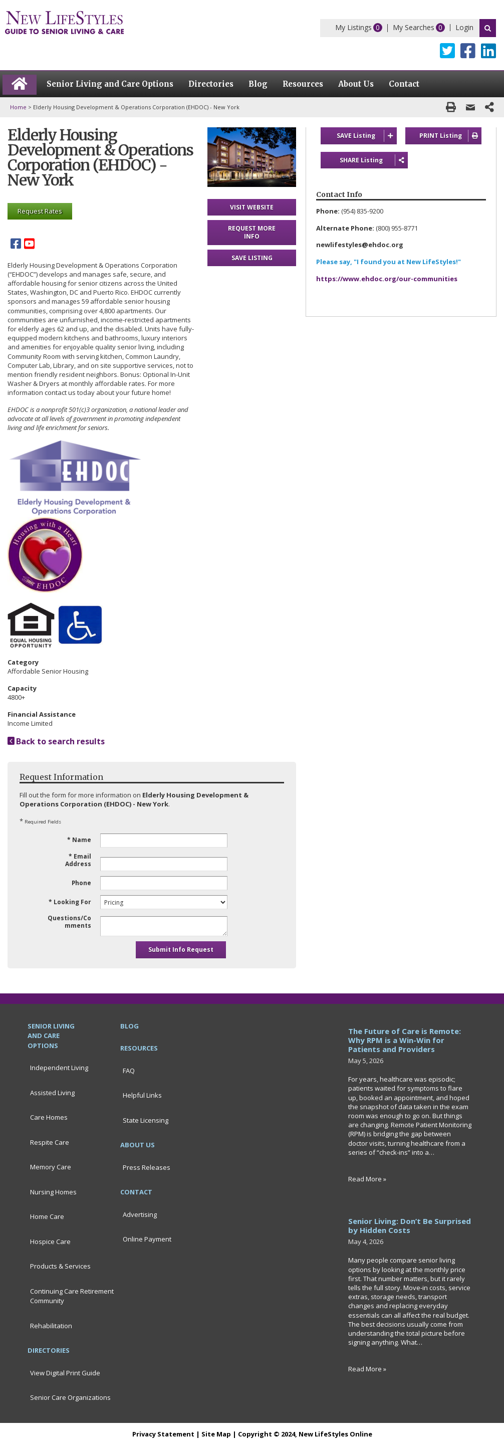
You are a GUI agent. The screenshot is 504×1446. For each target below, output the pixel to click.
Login (464, 27)
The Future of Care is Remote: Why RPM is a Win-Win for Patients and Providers (404, 1040)
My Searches (413, 27)
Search (487, 28)
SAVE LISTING (252, 258)
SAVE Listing (367, 136)
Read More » (367, 1178)
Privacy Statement (163, 1433)
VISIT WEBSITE (252, 207)
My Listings (353, 27)
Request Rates (40, 211)
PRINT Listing (450, 136)
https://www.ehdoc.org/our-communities (386, 279)
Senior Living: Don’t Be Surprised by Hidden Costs (409, 1225)
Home (18, 107)
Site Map (216, 1433)
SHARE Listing (365, 160)
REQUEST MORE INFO (252, 232)
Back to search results (56, 741)
